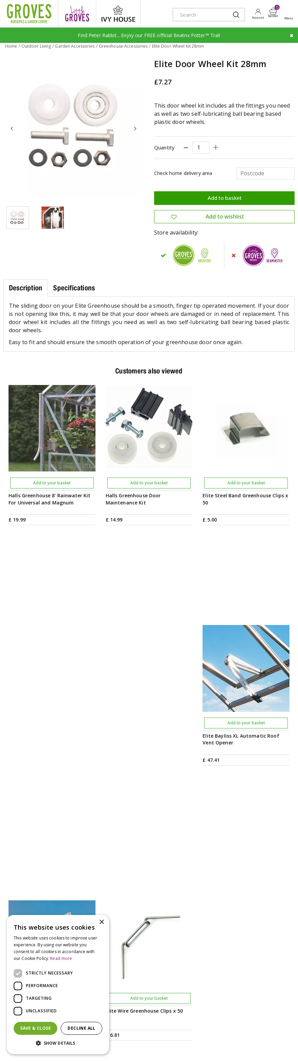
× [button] (101, 922)
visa (121, 1048)
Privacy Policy (253, 1031)
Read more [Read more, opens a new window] (61, 958)
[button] (58, 1043)
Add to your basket (52, 482)
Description (25, 287)
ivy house (118, 13)
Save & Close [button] (35, 1028)
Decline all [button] (81, 1028)
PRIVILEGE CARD (149, 833)
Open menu (290, 14)
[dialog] (58, 984)
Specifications (74, 287)
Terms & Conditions (215, 1031)
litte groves (77, 13)
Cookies (280, 1031)
